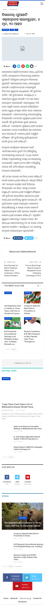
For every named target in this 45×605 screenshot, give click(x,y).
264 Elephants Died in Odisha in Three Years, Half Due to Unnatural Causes (22, 524)
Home (6, 598)
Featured (5, 29)
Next (14, 349)
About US (14, 598)
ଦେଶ (16, 29)
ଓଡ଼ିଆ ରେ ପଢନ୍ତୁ (25, 598)
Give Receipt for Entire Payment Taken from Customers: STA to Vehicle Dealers (12, 270)
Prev (7, 349)
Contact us (37, 598)
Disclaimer (22, 602)
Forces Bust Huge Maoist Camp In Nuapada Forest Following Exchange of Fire (33, 270)
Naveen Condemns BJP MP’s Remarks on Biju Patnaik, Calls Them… (25, 557)
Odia (11, 29)
